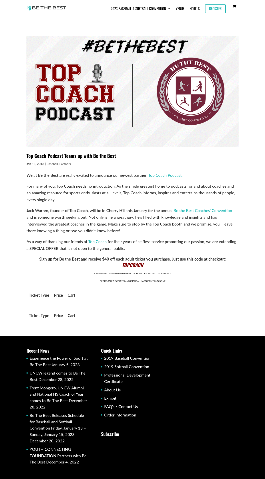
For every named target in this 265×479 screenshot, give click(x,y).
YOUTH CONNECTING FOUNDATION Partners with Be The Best (58, 456)
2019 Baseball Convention (127, 358)
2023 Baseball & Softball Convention (138, 9)
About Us (112, 389)
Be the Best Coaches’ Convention (202, 210)
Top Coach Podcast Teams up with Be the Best (71, 155)
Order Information (120, 414)
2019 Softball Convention (126, 366)
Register (215, 8)
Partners (65, 164)
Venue (180, 9)
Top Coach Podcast (164, 175)
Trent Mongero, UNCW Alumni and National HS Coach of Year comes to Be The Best (57, 394)
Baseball (52, 164)
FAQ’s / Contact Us (121, 406)
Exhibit (110, 398)
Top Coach (97, 241)
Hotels (195, 9)
